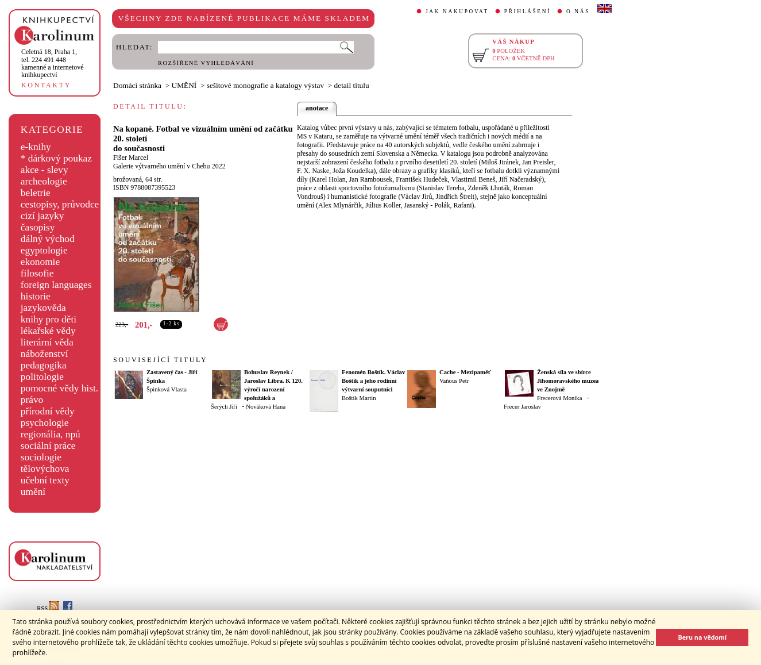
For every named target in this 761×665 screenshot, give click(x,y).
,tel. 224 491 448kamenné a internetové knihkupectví (52, 63)
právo (32, 399)
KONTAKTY (46, 85)
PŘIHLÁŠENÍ (527, 11)
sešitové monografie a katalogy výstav (265, 85)
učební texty (45, 480)
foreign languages (56, 284)
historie (36, 296)
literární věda (47, 342)
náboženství (44, 353)
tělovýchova (45, 468)
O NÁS (578, 11)
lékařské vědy (48, 330)
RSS (48, 608)
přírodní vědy (48, 411)
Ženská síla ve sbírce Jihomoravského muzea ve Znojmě (567, 381)
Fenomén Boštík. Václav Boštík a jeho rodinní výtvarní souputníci (373, 381)
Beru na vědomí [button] (702, 637)
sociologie (41, 457)
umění (33, 491)
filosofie (37, 273)
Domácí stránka (137, 85)
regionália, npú (50, 434)
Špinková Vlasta (166, 389)
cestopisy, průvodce (60, 204)
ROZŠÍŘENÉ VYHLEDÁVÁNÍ (206, 63)
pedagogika (44, 365)
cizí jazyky (42, 215)
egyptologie (44, 250)
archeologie (44, 181)
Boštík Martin (359, 398)
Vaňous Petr (454, 381)
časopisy (38, 227)
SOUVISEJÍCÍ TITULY (160, 360)
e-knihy (36, 146)
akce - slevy (44, 169)
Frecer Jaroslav (522, 406)
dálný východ (48, 238)
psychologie (45, 422)
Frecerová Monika (559, 398)
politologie (42, 376)
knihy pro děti (48, 319)
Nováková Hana (265, 406)
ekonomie (40, 261)
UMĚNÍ (184, 85)
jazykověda (43, 307)
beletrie (36, 192)
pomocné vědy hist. (59, 388)
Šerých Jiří (224, 406)
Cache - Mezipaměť (465, 372)
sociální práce (48, 445)
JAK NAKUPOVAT (457, 11)
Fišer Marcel (130, 157)
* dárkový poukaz (56, 158)
